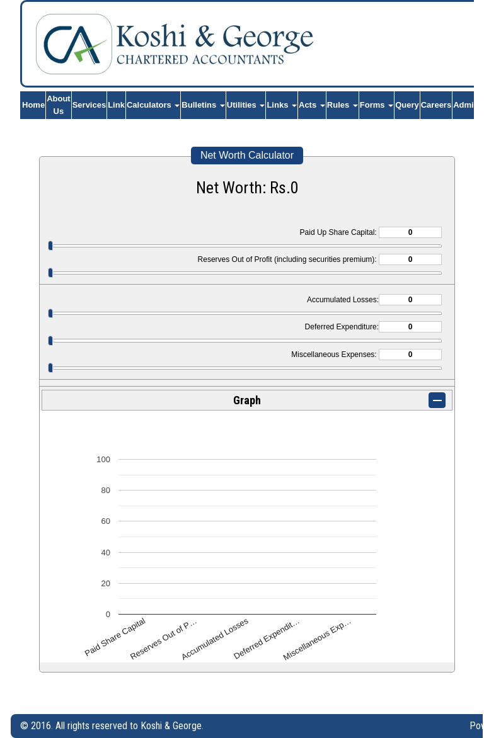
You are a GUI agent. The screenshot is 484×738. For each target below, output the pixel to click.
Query (407, 105)
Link (116, 105)
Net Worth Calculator (247, 155)
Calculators (153, 105)
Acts (312, 105)
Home (33, 105)
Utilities (246, 105)
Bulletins (203, 105)
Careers (436, 105)
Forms (376, 105)
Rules (342, 105)
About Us (59, 105)
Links (282, 105)
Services (89, 105)
